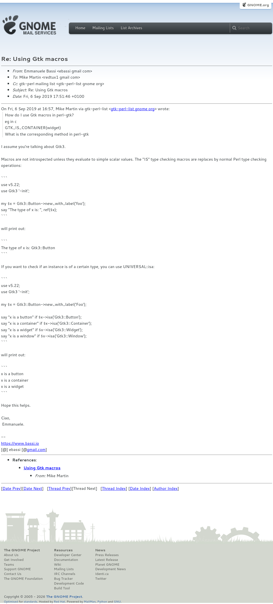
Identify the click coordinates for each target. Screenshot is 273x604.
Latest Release (106, 559)
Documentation (66, 559)
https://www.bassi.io (20, 443)
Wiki (57, 564)
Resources (63, 550)
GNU (117, 601)
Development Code (69, 583)
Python (102, 601)
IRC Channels (64, 574)
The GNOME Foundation (23, 578)
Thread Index (114, 488)
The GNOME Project (22, 550)
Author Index (166, 488)
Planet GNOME (107, 564)
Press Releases (107, 555)
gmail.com (36, 449)
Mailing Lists (103, 27)
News (100, 550)
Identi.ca (102, 574)
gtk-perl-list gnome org (133, 109)
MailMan (90, 601)
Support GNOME (17, 569)
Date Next (32, 488)
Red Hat (59, 601)
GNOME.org (258, 5)
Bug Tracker (63, 578)
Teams (9, 564)
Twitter (100, 578)
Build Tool (62, 588)
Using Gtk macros (42, 468)
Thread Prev (59, 488)
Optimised (11, 601)
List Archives (131, 27)
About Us (11, 555)
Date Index (140, 488)
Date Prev (12, 488)
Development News (110, 569)
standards (30, 601)
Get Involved (14, 559)
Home (80, 27)
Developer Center (67, 555)
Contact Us (12, 574)
